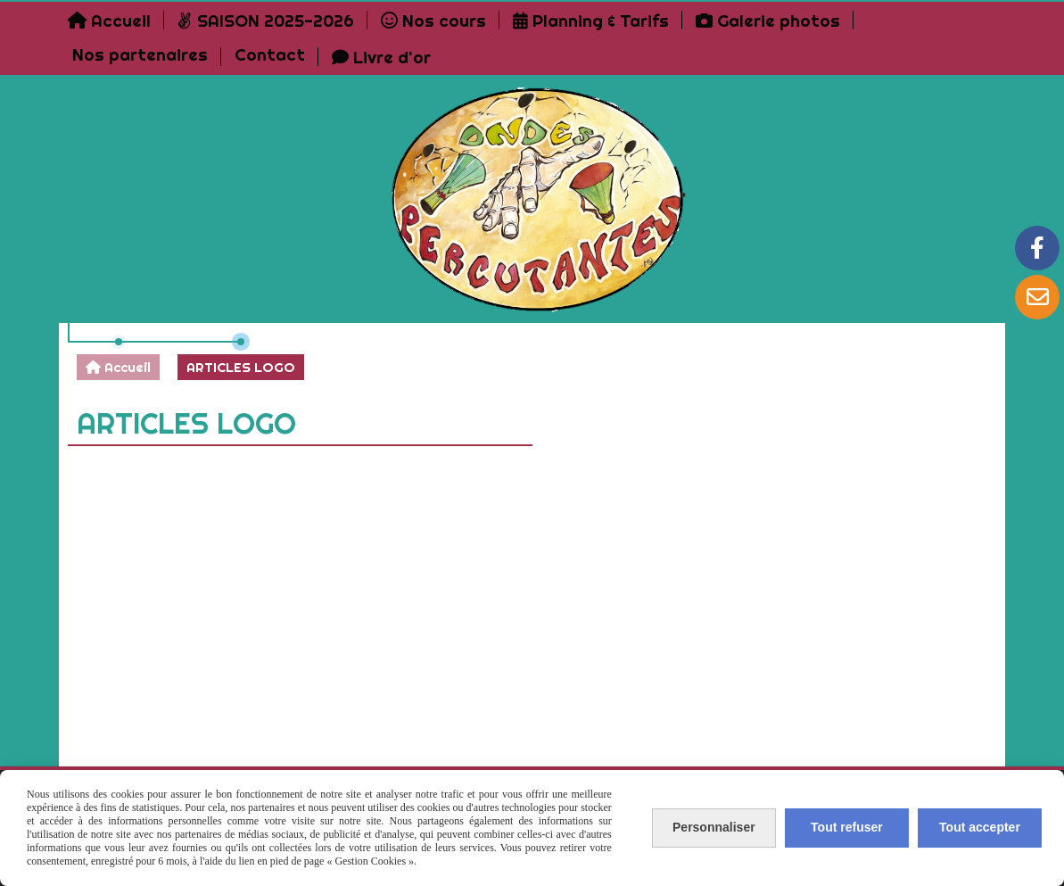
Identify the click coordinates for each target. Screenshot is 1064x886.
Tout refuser (847, 827)
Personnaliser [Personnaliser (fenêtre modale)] (713, 827)
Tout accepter (979, 827)
